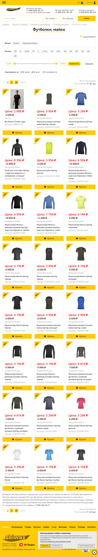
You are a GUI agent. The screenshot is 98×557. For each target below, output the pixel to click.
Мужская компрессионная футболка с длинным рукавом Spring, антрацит (17, 428)
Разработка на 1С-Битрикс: (18, 549)
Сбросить (89, 64)
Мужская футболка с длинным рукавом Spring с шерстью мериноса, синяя (48, 227)
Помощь (81, 527)
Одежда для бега (61, 24)
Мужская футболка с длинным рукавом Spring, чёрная (48, 377)
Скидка (28, 527)
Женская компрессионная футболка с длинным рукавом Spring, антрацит (80, 377)
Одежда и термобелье (40, 24)
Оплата (72, 527)
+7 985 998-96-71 (34, 10)
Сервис (46, 527)
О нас (54, 527)
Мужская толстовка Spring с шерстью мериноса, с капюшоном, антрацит (17, 173)
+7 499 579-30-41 (63, 12)
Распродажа (17, 527)
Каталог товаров (19, 24)
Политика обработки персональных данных (55, 541)
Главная (5, 24)
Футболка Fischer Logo (15, 122)
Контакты (91, 527)
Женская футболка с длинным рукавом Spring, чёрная (16, 377)
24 (87, 83)
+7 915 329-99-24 (87, 12)
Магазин (37, 527)
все (94, 83)
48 (91, 83)
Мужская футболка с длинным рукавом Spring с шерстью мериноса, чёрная (17, 227)
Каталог (5, 527)
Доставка (63, 527)
